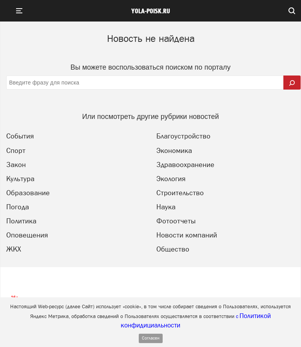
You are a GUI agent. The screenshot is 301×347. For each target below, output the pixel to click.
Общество (172, 249)
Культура (20, 178)
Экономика (174, 150)
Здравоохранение (185, 164)
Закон (16, 164)
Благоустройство (183, 136)
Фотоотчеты (176, 221)
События (20, 136)
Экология (170, 178)
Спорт (15, 150)
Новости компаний (186, 235)
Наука (166, 207)
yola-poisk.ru (150, 11)
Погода (17, 207)
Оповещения (27, 235)
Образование (28, 193)
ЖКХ (13, 249)
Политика (21, 221)
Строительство (180, 193)
